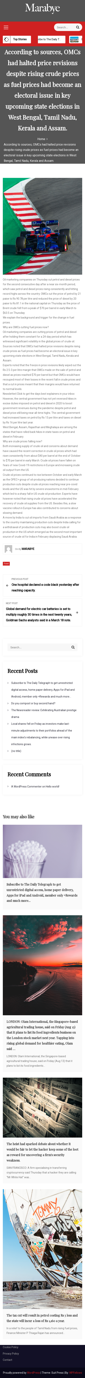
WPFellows (75, 1372)
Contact (7, 1359)
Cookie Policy (10, 1347)
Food (6, 563)
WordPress (34, 1372)
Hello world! (52, 786)
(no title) (16, 751)
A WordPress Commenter (26, 786)
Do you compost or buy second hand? (33, 703)
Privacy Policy (11, 1353)
